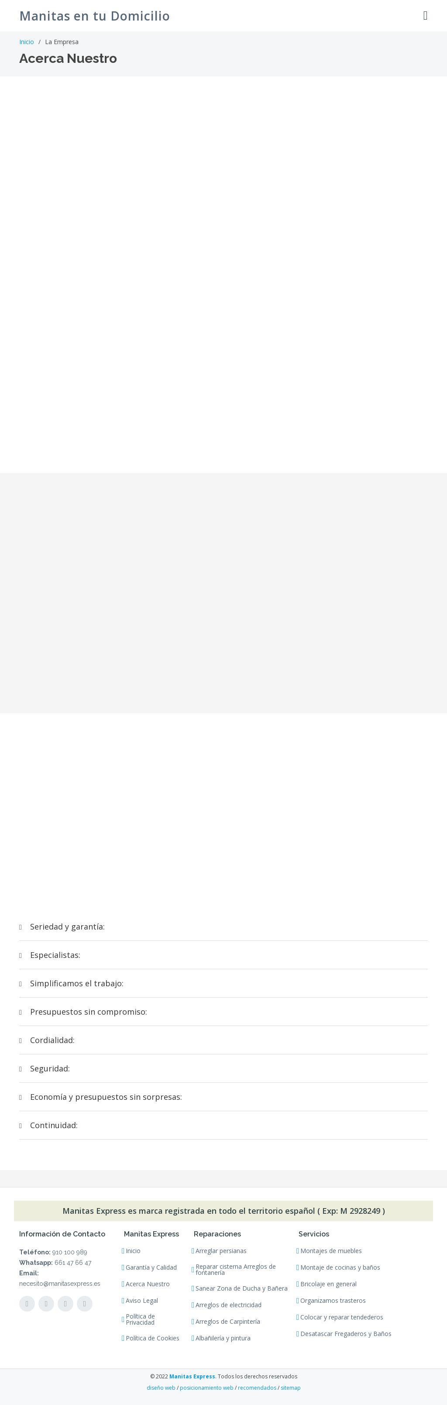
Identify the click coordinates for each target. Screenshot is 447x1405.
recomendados (257, 1387)
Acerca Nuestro (148, 1284)
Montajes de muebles (331, 1251)
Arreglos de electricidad (228, 1305)
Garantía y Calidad (151, 1267)
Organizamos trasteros (333, 1301)
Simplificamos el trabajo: (71, 983)
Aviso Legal (142, 1301)
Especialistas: (49, 955)
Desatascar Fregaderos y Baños (346, 1334)
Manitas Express (192, 1376)
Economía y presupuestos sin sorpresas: (100, 1097)
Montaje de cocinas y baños (340, 1267)
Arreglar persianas (221, 1251)
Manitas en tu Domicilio (94, 15)
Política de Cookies (152, 1338)
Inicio (26, 42)
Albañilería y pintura (223, 1338)
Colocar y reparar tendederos (341, 1317)
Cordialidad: (47, 1040)
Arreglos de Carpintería (228, 1322)
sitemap (291, 1387)
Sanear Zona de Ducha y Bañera (242, 1288)
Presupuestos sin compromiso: (83, 1011)
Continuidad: (48, 1125)
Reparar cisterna (236, 1270)
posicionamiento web (207, 1387)
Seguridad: (44, 1068)
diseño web (161, 1387)
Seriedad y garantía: (62, 926)
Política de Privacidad (140, 1319)
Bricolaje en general (328, 1284)
